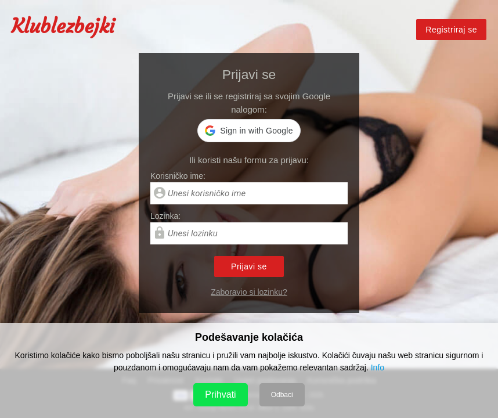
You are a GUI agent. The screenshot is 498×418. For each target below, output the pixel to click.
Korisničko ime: (177, 176)
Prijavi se (249, 266)
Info (377, 367)
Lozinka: (165, 216)
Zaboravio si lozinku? (249, 292)
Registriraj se (451, 30)
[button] (248, 130)
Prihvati (220, 394)
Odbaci (282, 395)
